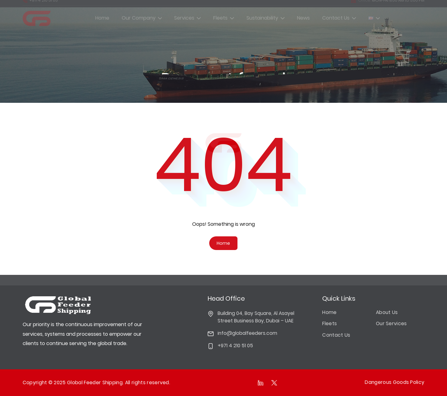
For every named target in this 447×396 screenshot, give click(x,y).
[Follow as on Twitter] (274, 383)
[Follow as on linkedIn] (261, 383)
